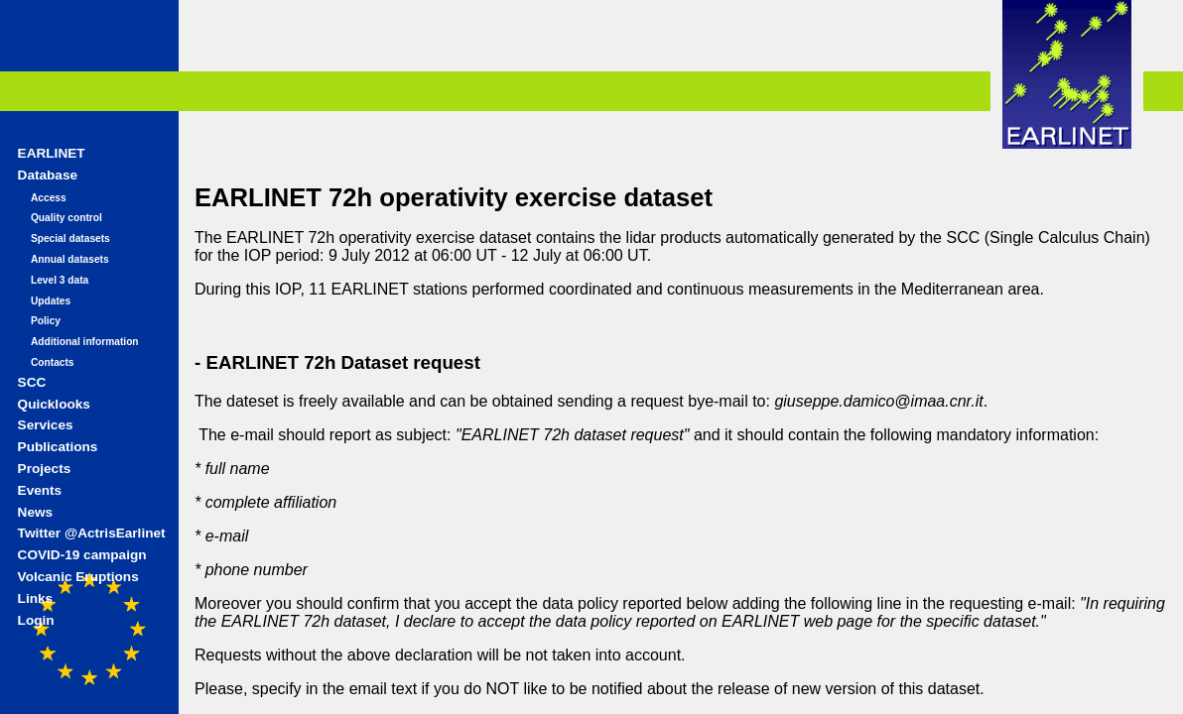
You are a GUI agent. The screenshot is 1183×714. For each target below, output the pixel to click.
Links (36, 598)
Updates (50, 301)
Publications (58, 446)
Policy (46, 320)
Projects (44, 468)
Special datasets (70, 238)
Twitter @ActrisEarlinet (92, 533)
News (36, 512)
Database (47, 175)
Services (45, 424)
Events (40, 490)
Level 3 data (59, 280)
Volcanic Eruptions (78, 576)
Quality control (66, 217)
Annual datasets (70, 259)
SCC (32, 382)
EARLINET (51, 153)
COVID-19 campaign (82, 554)
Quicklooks (54, 404)
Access (48, 197)
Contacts (52, 362)
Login (36, 620)
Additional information (85, 341)
